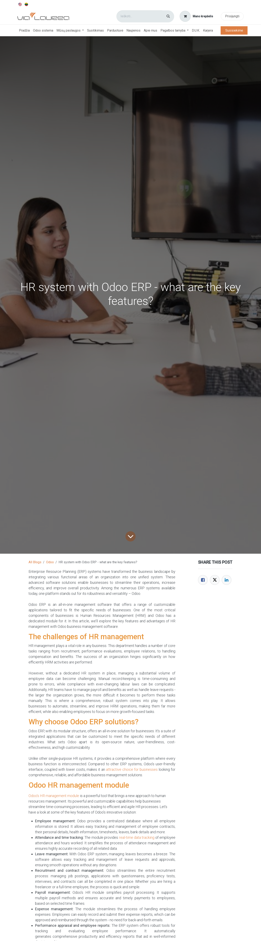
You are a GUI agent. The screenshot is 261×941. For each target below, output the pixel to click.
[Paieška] (168, 16)
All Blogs (35, 562)
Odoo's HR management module (54, 796)
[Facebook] (203, 580)
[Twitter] (215, 580)
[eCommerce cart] (196, 16)
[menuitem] (20, 4)
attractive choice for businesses (132, 769)
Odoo (50, 562)
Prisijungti (232, 16)
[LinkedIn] (226, 580)
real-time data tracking (137, 837)
